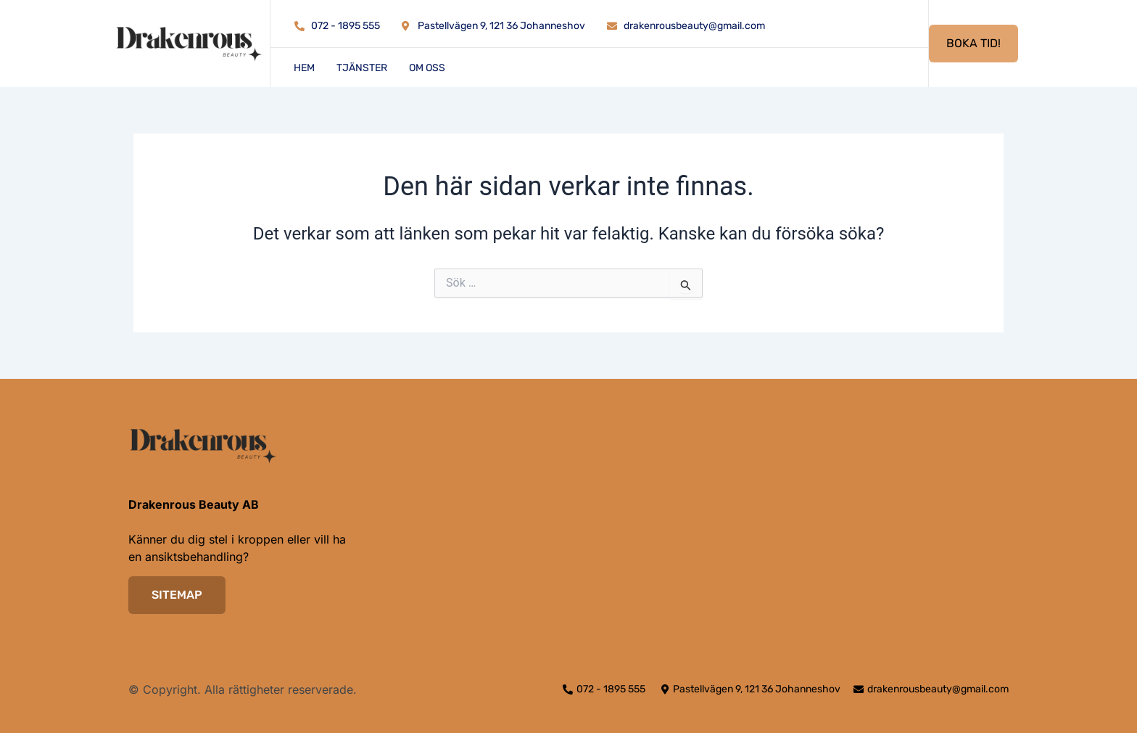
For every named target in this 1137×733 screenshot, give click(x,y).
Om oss (427, 68)
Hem (304, 68)
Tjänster (361, 68)
